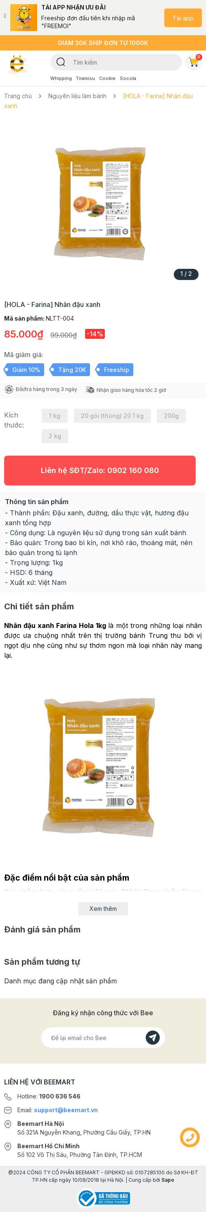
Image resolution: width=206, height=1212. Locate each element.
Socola (128, 78)
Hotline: (49, 1096)
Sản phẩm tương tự (42, 962)
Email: (57, 1109)
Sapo (167, 1180)
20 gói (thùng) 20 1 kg (112, 415)
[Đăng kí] (152, 1037)
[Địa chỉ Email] (103, 1037)
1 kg (54, 415)
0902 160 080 (133, 470)
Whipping (61, 78)
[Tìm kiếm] (61, 61)
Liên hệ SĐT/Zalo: (100, 470)
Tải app (183, 17)
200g (171, 415)
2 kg (55, 435)
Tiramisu (85, 78)
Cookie (107, 78)
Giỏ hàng (195, 60)
